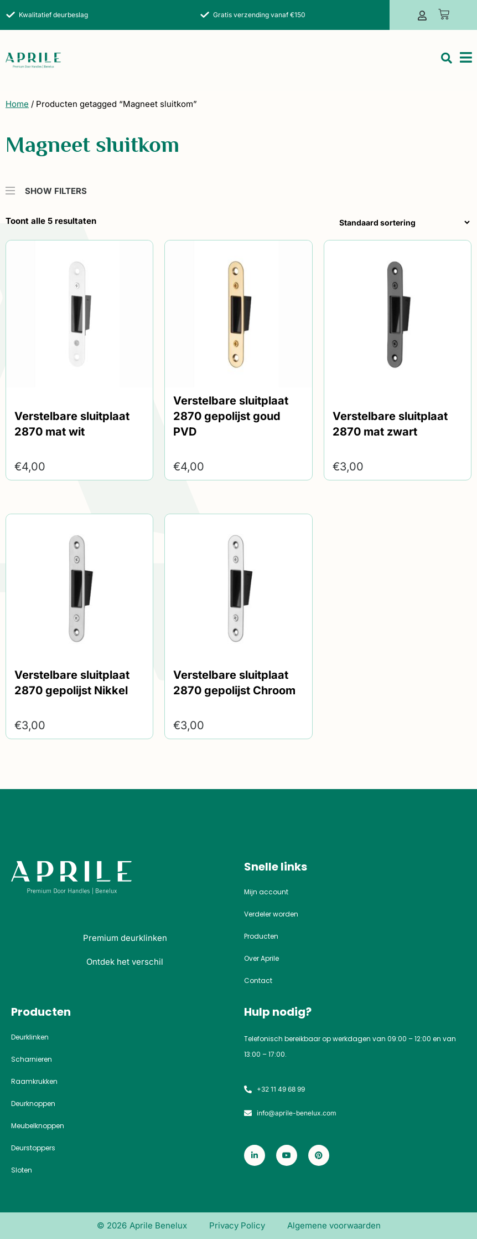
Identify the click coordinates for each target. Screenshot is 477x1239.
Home (17, 104)
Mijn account (266, 892)
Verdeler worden (271, 914)
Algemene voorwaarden (334, 1225)
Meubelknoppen (37, 1126)
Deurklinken (30, 1037)
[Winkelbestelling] (402, 222)
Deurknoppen (33, 1103)
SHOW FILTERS (46, 185)
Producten (261, 936)
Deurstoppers (33, 1148)
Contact (258, 980)
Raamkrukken (34, 1081)
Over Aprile (261, 958)
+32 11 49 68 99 (281, 1089)
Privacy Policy (237, 1225)
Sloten (21, 1170)
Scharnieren (31, 1059)
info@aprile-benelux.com (296, 1113)
